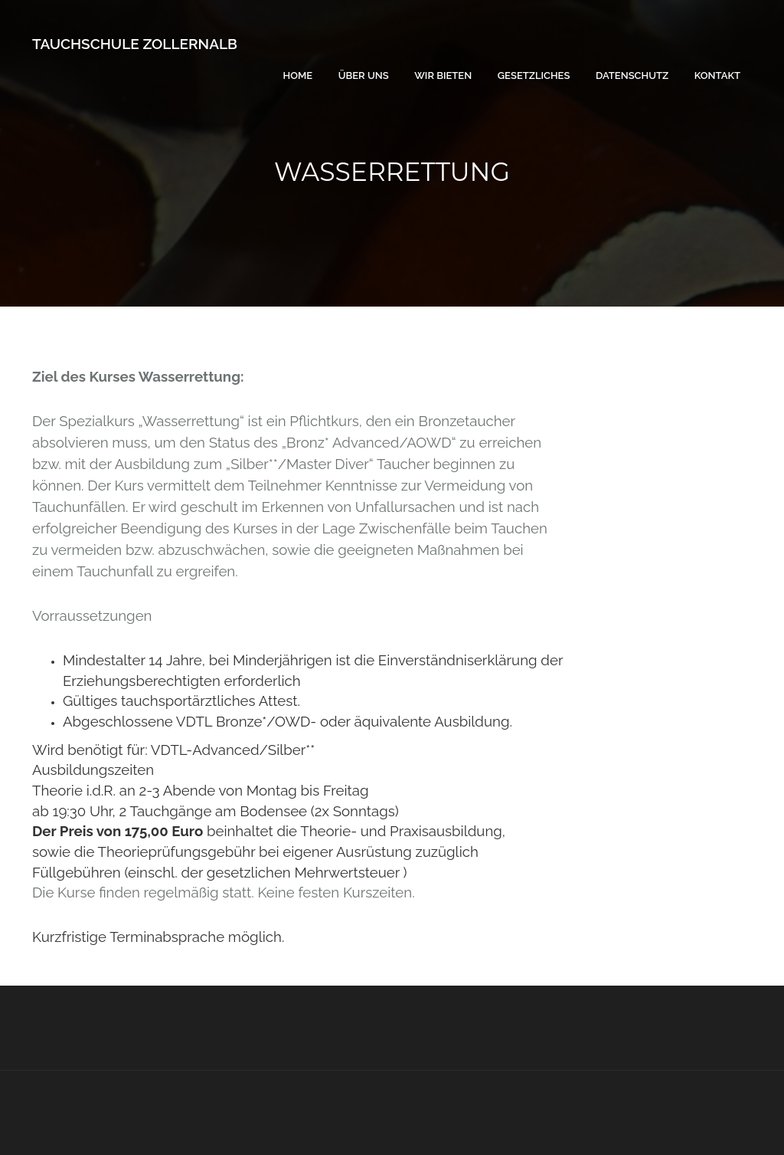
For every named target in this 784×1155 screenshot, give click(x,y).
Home (298, 75)
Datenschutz (632, 75)
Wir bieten (443, 75)
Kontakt (717, 75)
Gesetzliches (534, 75)
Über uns (363, 75)
